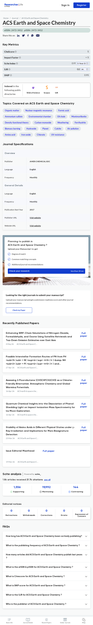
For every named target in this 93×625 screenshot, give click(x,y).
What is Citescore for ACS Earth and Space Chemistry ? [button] (35, 576)
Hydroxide (31, 128)
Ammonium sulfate (14, 116)
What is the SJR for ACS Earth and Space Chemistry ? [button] (34, 595)
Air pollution (73, 128)
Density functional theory (17, 122)
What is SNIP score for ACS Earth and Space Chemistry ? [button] (35, 586)
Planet (45, 128)
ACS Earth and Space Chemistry (35, 18)
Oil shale (61, 116)
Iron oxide (26, 134)
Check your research (46, 271)
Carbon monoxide (43, 122)
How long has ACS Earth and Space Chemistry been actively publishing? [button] (44, 536)
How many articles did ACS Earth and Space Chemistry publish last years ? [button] (44, 556)
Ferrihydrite (80, 122)
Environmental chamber (40, 116)
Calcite (58, 128)
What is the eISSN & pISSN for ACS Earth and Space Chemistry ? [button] (39, 567)
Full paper (83, 334)
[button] (15, 51)
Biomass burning (12, 128)
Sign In (65, 5)
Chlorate (41, 134)
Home (5, 18)
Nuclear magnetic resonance (38, 110)
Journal (15, 18)
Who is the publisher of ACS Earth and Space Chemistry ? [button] (36, 604)
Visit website (35, 217)
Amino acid (10, 134)
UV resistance (57, 134)
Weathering (63, 122)
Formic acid (63, 110)
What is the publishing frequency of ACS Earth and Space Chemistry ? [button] (43, 546)
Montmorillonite (78, 116)
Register (81, 5)
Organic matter (12, 110)
